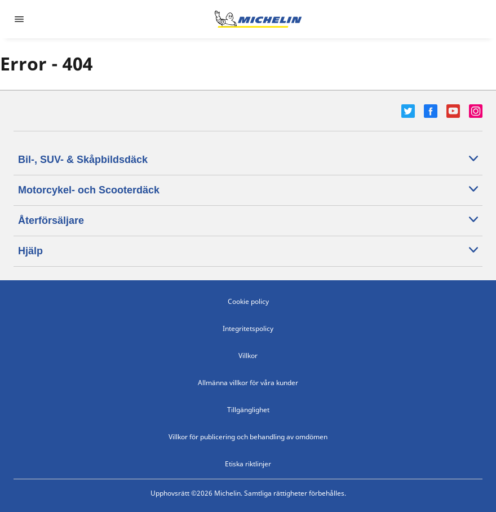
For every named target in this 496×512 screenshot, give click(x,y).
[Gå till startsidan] (258, 19)
